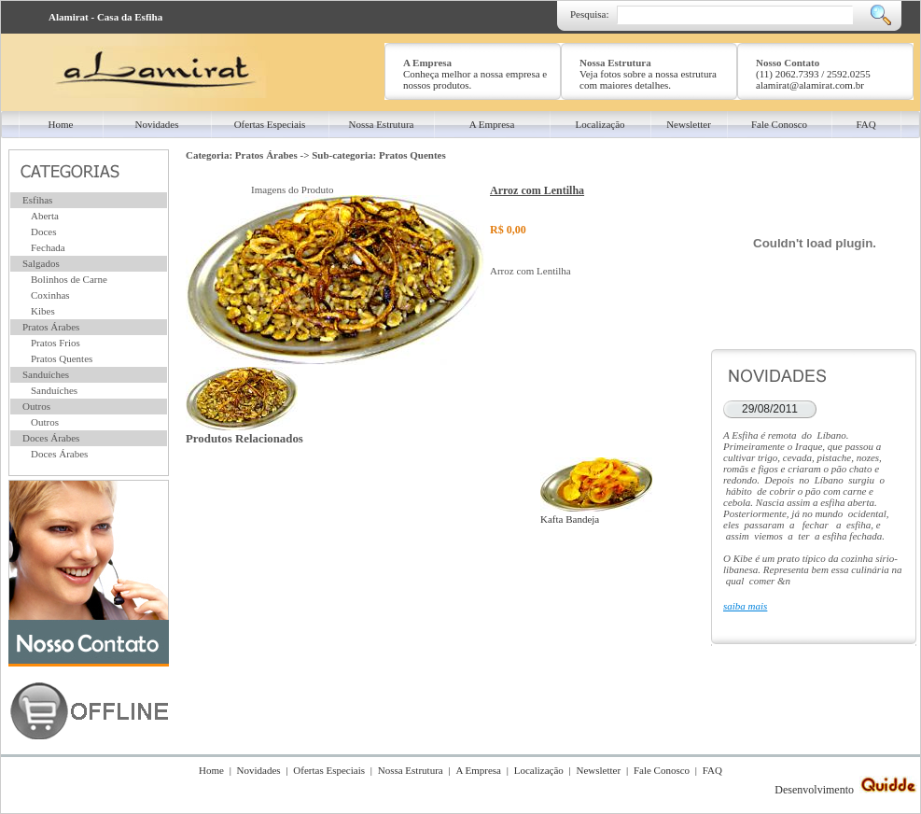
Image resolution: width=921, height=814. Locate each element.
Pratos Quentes (61, 358)
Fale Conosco (662, 770)
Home (211, 770)
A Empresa (478, 770)
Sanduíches (45, 374)
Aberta (45, 215)
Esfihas (37, 199)
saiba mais (745, 605)
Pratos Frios (55, 342)
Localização (539, 770)
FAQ (712, 770)
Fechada (48, 247)
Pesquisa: (589, 14)
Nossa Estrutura (410, 770)
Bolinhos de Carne (69, 279)
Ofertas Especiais (329, 770)
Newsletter (599, 770)
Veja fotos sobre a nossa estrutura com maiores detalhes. (648, 79)
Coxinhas (50, 295)
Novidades (259, 770)
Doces (44, 231)
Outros (36, 406)
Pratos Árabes (50, 326)
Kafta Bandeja (596, 513)
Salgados (41, 263)
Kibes (43, 310)
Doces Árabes (50, 437)
